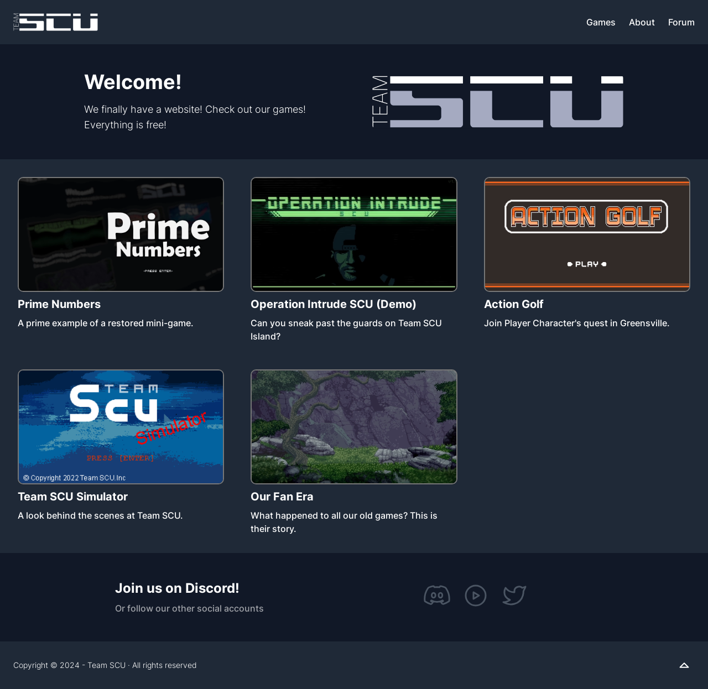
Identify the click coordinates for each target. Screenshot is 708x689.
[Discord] (437, 596)
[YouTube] (476, 596)
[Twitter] (514, 596)
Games (601, 22)
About (642, 22)
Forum (681, 22)
